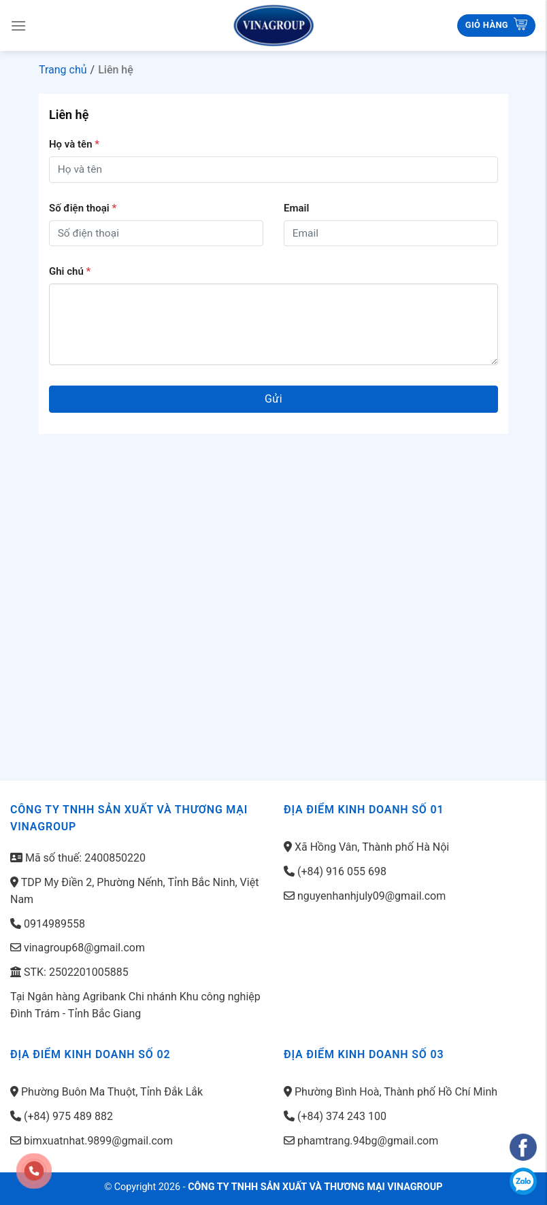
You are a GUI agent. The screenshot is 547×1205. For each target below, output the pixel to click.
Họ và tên (74, 144)
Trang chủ (63, 69)
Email (296, 208)
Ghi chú (69, 271)
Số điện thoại (82, 208)
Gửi (273, 398)
